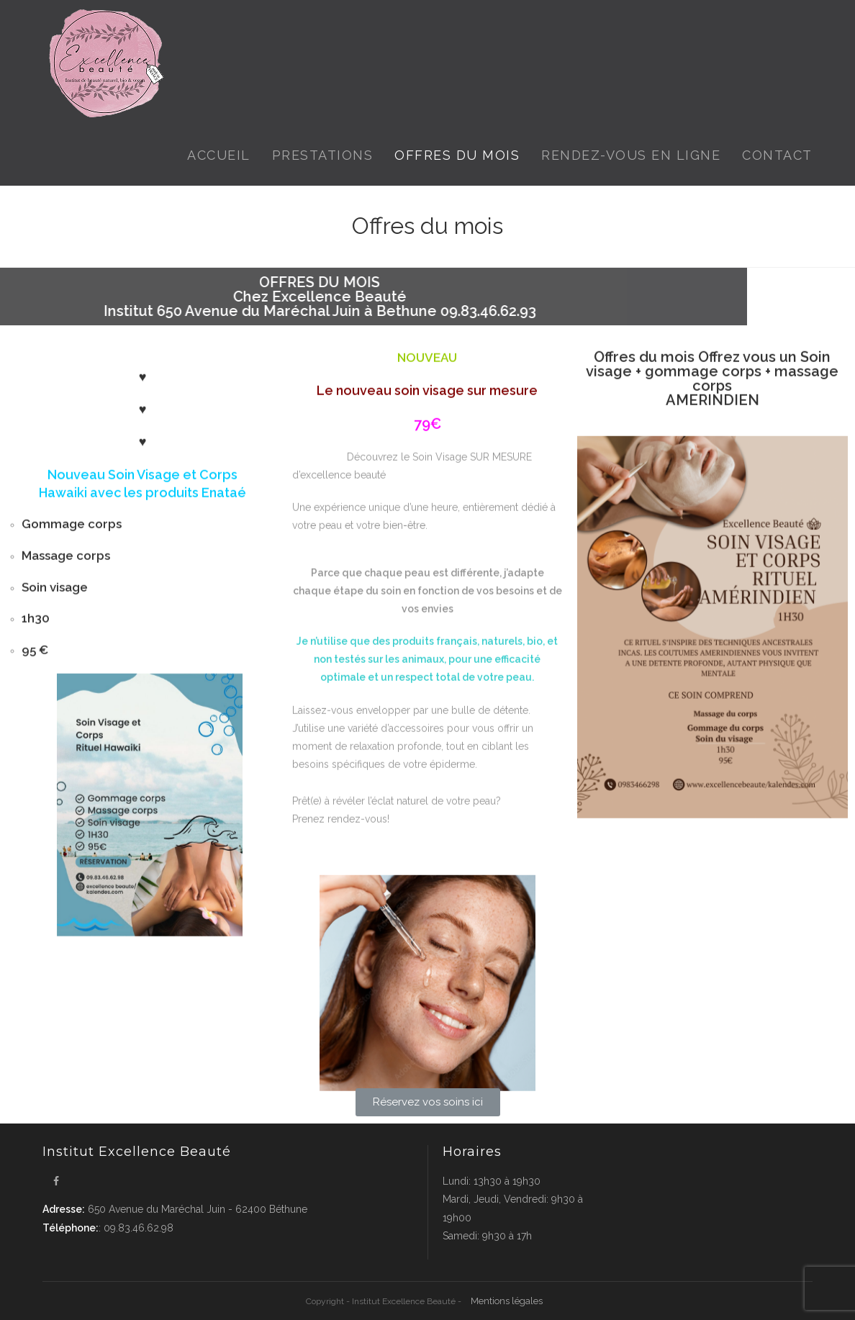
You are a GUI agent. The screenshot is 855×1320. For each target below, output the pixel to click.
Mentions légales (507, 1301)
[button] (428, 1102)
